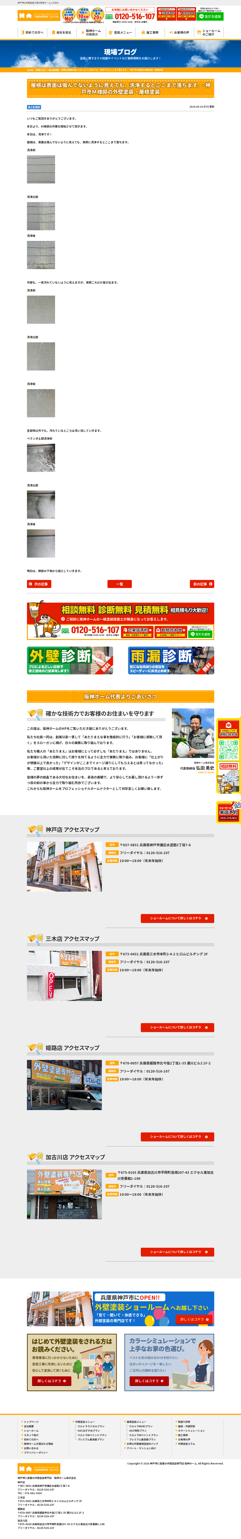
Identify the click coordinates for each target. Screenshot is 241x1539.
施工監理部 (34, 107)
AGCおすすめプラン (89, 1430)
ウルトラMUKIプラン (141, 1426)
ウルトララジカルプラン (91, 1426)
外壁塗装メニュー (85, 1422)
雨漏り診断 (184, 1422)
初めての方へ (32, 32)
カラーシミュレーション (191, 1430)
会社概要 (29, 1426)
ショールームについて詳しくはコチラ (175, 918)
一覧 (119, 583)
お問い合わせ (31, 1448)
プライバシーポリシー (36, 1452)
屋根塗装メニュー (136, 1422)
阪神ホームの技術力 (91, 32)
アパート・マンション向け (141, 1448)
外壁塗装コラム (186, 1443)
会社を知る (61, 32)
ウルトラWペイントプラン (92, 1435)
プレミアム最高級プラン (91, 1439)
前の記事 (200, 583)
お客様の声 (179, 32)
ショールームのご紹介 (208, 32)
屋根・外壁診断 (186, 1426)
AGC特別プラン (138, 1430)
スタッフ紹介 (31, 1435)
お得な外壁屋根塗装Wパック (142, 1443)
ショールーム (31, 1430)
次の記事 (41, 583)
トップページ (31, 1422)
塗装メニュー (120, 32)
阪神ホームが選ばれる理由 (38, 1443)
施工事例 (149, 32)
